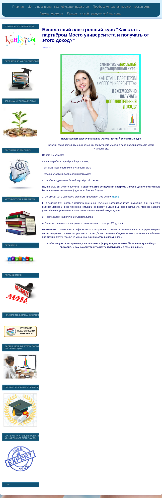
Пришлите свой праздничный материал (94, 13)
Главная (18, 6)
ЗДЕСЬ (115, 196)
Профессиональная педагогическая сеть (121, 6)
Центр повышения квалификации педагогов (58, 6)
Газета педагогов (51, 13)
